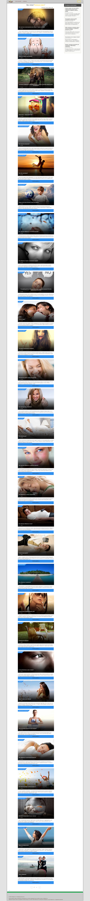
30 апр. (21, 729)
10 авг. (21, 846)
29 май (21, 145)
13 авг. (21, 817)
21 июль (21, 116)
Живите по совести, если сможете (25, 56)
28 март (21, 87)
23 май (21, 233)
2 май (20, 671)
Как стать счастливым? (23, 173)
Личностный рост (21, 38)
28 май (21, 174)
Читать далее (35, 35)
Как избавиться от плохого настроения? (27, 494)
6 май (20, 583)
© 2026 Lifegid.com (12, 896)
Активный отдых (21, 564)
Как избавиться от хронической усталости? (27, 757)
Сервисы (25, 1)
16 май (21, 320)
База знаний (18, 1)
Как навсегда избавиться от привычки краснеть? (28, 465)
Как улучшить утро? (22, 436)
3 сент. (21, 788)
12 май (21, 437)
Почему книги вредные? (23, 640)
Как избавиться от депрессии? (25, 582)
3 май (20, 57)
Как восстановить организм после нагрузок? (28, 728)
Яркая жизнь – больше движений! (25, 114)
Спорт (19, 97)
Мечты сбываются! (22, 874)
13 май (21, 408)
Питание (20, 506)
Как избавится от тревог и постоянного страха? (28, 260)
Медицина (20, 535)
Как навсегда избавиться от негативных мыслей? (28, 231)
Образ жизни (20, 272)
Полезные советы (21, 184)
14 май (21, 379)
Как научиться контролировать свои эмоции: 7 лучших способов (32, 27)
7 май (20, 525)
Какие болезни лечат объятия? (25, 699)
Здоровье (20, 9)
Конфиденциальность (20, 896)
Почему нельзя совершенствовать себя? (27, 611)
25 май (21, 28)
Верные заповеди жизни (24, 845)
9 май (20, 466)
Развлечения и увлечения (23, 126)
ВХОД (79, 1)
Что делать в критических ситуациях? (26, 348)
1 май (20, 700)
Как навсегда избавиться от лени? (25, 523)
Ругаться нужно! (22, 319)
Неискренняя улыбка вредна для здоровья (27, 377)
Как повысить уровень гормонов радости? (27, 786)
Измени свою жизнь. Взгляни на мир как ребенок (29, 202)
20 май (21, 262)
